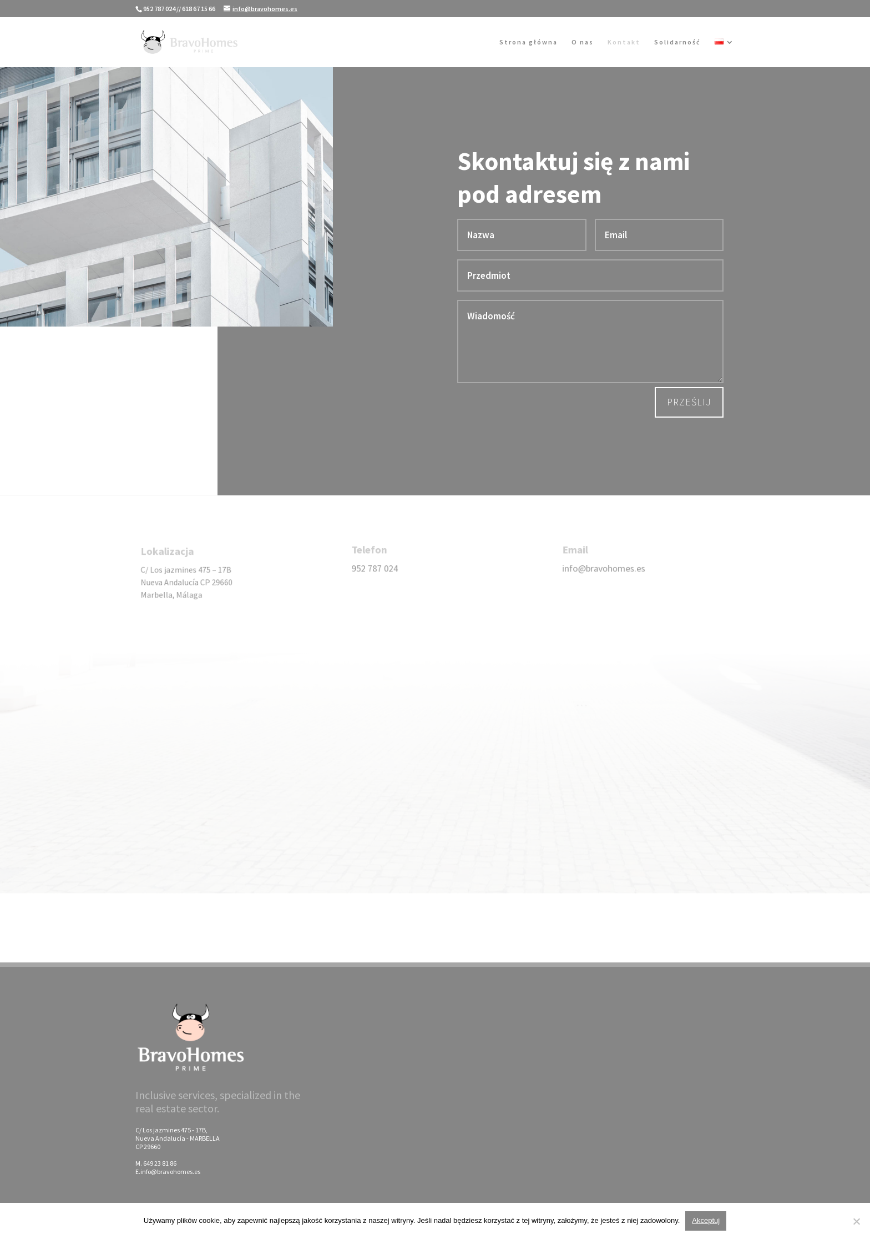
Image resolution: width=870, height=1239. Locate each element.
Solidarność (677, 42)
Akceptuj (706, 1220)
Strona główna (528, 42)
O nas (582, 42)
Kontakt (624, 42)
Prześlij (689, 401)
